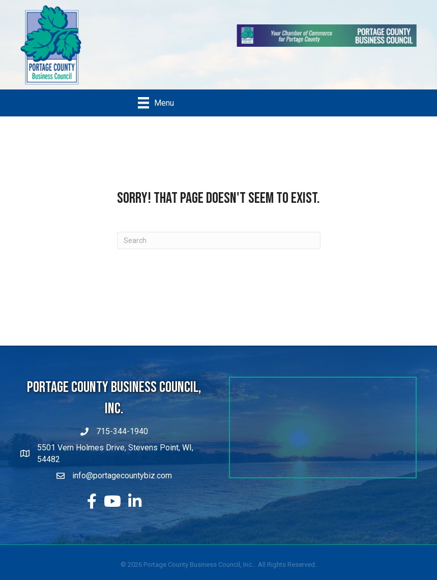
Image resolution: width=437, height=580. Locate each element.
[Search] (219, 240)
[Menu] (156, 102)
